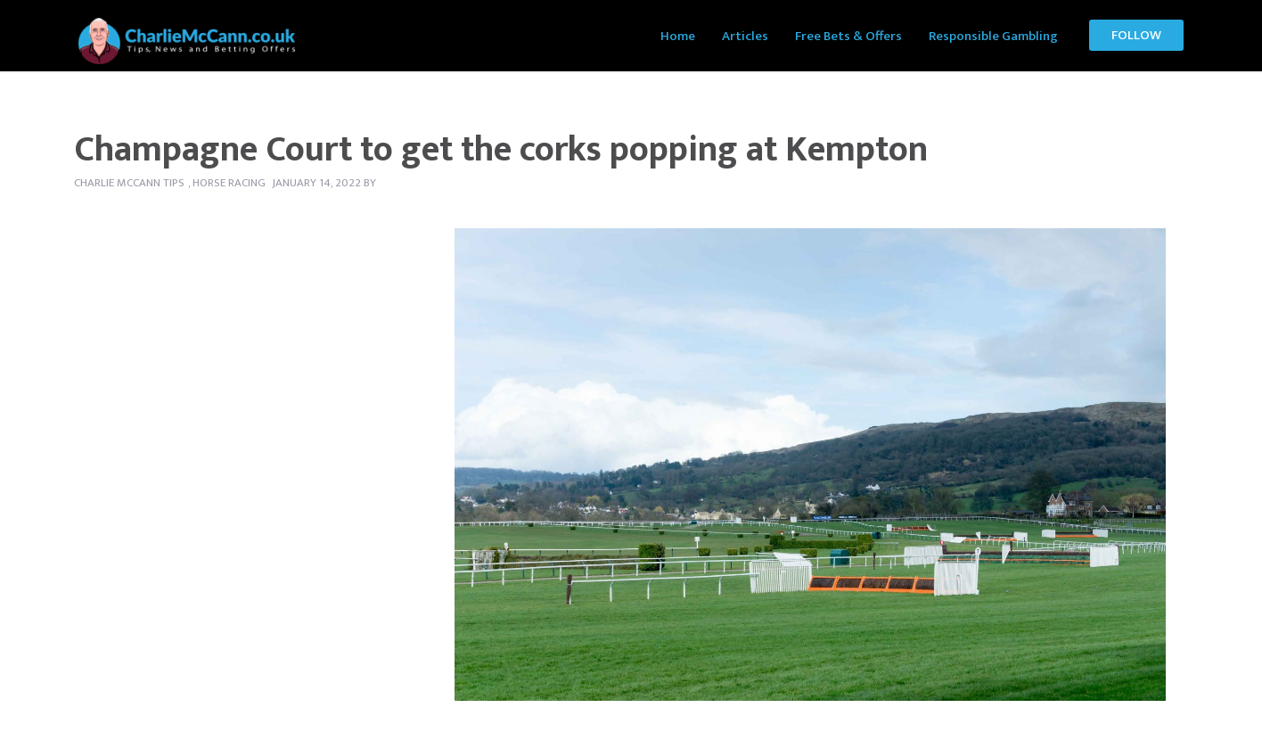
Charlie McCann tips (129, 183)
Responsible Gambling (993, 36)
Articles (745, 36)
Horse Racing (229, 183)
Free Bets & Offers (848, 36)
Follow (1136, 35)
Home (677, 36)
